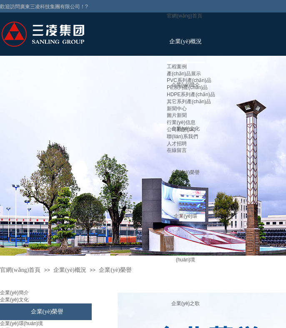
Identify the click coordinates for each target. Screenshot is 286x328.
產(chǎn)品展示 (184, 74)
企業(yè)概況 (185, 41)
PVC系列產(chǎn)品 (189, 80)
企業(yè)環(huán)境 (21, 323)
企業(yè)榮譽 (185, 172)
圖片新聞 (177, 115)
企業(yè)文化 (14, 300)
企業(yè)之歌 (185, 303)
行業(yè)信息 (181, 122)
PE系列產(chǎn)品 (187, 87)
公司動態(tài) (181, 129)
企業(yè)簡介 (14, 293)
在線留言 (177, 150)
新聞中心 (177, 109)
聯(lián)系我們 (182, 136)
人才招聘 (177, 144)
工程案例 (177, 67)
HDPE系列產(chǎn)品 (191, 94)
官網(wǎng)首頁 (184, 16)
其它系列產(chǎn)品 (189, 101)
